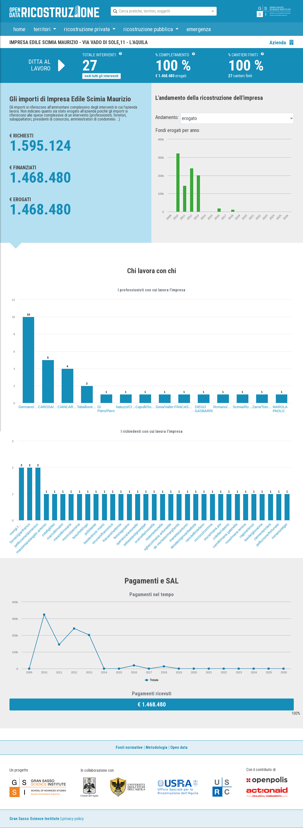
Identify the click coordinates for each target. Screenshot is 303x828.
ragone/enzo (246, 530)
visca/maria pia (212, 531)
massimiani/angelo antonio (31, 538)
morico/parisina (70, 532)
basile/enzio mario (94, 533)
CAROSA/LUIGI (50, 407)
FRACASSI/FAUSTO (190, 407)
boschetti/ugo (80, 531)
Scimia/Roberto (245, 407)
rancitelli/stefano (195, 532)
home (19, 29)
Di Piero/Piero (106, 409)
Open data (179, 747)
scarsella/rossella (144, 533)
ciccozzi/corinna (203, 532)
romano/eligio (279, 531)
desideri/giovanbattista (183, 536)
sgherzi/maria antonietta (157, 536)
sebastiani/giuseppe (134, 534)
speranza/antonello (127, 534)
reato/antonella (154, 531)
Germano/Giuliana (33, 407)
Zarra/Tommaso (264, 407)
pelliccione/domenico (26, 535)
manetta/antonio (178, 532)
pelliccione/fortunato (267, 534)
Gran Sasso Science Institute (34, 818)
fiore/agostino (121, 531)
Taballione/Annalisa (92, 407)
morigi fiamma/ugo (20, 524)
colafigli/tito (48, 529)
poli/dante (90, 529)
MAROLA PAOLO (280, 409)
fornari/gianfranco (20, 533)
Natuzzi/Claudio (128, 407)
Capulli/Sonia (145, 407)
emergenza (199, 29)
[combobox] (159, 11)
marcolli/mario (55, 531)
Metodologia (156, 747)
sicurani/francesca (102, 533)
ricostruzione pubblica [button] (148, 29)
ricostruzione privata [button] (87, 29)
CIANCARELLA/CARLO (76, 407)
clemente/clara (262, 531)
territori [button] (42, 29)
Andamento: (167, 117)
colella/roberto (221, 531)
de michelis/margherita (166, 536)
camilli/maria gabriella (225, 535)
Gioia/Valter (165, 407)
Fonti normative (129, 747)
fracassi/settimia (112, 532)
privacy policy (73, 818)
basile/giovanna (253, 532)
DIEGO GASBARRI (204, 409)
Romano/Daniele (226, 407)
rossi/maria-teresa (235, 533)
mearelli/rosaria (62, 532)
